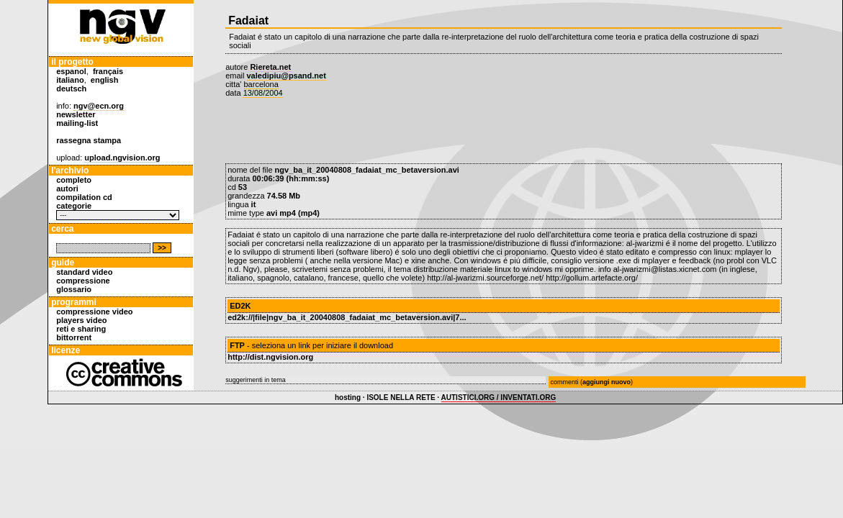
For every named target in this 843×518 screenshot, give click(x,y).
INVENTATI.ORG (528, 397)
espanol (71, 71)
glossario (73, 289)
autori (67, 188)
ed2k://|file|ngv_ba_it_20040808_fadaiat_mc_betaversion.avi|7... (346, 317)
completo (73, 180)
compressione (83, 280)
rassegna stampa (88, 140)
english (105, 80)
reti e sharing (81, 328)
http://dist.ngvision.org (270, 357)
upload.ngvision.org (122, 157)
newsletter (75, 114)
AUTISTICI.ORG (468, 397)
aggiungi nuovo (606, 382)
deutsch (71, 88)
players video (81, 320)
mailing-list (77, 123)
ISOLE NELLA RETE (400, 397)
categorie (73, 205)
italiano (70, 80)
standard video (84, 272)
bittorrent (73, 337)
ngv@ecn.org (98, 105)
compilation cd (84, 197)
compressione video (94, 311)
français (108, 71)
